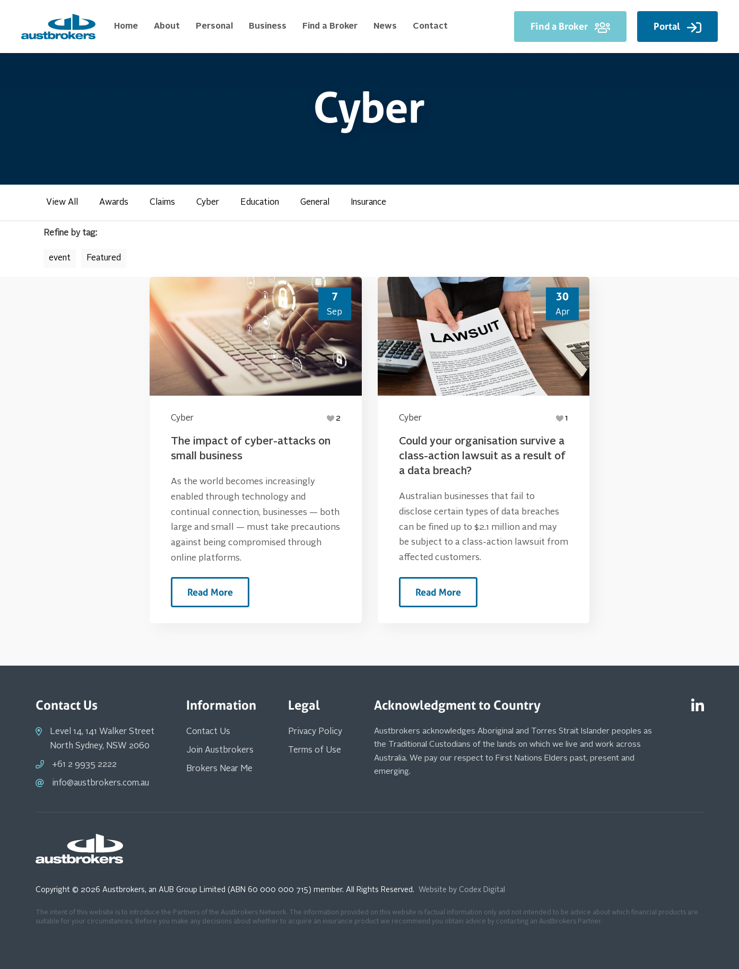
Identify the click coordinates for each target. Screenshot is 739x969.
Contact (430, 26)
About (167, 26)
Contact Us (208, 732)
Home (126, 26)
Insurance (368, 202)
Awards (113, 202)
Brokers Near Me (219, 769)
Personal (214, 26)
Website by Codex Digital (462, 890)
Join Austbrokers (220, 750)
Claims (162, 202)
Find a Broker (330, 26)
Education (259, 202)
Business (267, 26)
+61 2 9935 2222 (84, 765)
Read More (210, 592)
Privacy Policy (315, 732)
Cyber (207, 202)
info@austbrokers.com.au (100, 783)
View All (62, 202)
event (60, 258)
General (314, 202)
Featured (103, 258)
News (385, 26)
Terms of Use (314, 750)
